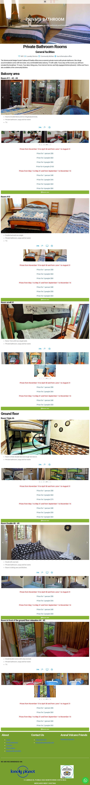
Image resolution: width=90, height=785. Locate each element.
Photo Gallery (10, 748)
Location (9, 745)
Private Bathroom (12, 742)
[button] (45, 1)
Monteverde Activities (13, 751)
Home (8, 740)
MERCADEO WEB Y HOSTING (45, 783)
